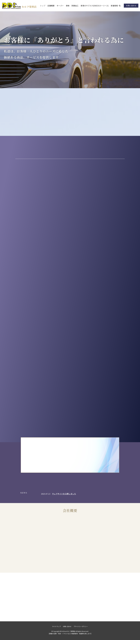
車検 (67, 5)
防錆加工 (75, 5)
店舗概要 (50, 5)
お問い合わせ (131, 5)
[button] (120, 5)
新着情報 (114, 5)
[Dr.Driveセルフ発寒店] (19, 5)
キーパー (60, 5)
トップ (42, 5)
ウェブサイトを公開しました (64, 493)
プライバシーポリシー (81, 626)
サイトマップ (56, 626)
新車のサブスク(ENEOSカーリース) (95, 5)
